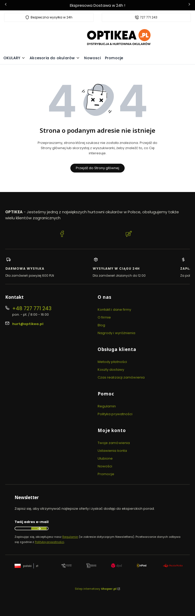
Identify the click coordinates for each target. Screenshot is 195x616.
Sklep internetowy (96, 589)
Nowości (105, 466)
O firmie (104, 317)
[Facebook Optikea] (62, 235)
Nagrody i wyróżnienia (117, 332)
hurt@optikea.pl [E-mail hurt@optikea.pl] (27, 323)
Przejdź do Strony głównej (97, 167)
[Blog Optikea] (129, 235)
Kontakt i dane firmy (114, 309)
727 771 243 (148, 17)
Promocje (106, 474)
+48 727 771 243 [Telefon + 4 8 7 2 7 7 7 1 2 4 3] (31, 308)
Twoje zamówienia (114, 442)
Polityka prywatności (115, 414)
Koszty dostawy (111, 369)
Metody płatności (112, 361)
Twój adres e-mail (32, 521)
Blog (101, 325)
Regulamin (107, 406)
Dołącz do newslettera (39, 528)
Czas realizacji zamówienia (121, 377)
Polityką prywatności (49, 542)
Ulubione (105, 458)
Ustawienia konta (112, 450)
